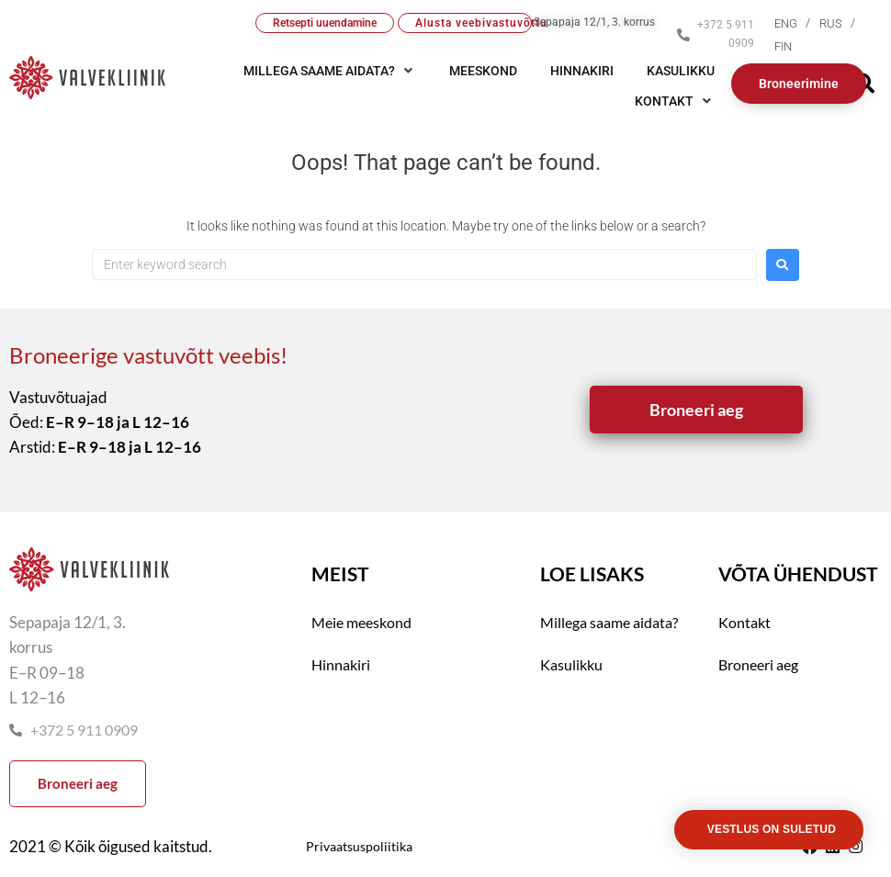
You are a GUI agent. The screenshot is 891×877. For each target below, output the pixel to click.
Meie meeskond (361, 622)
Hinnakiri (340, 664)
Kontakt (744, 622)
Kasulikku (571, 664)
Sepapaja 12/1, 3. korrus (594, 22)
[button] (674, 101)
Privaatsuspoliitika (359, 846)
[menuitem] (796, 23)
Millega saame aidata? (609, 622)
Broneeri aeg (758, 664)
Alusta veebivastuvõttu (474, 23)
